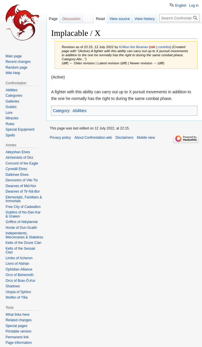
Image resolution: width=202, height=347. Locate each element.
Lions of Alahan (17, 264)
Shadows (12, 286)
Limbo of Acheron (18, 258)
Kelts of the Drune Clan (23, 243)
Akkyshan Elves (17, 152)
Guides (10, 107)
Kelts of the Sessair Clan (20, 250)
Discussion (71, 19)
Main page (13, 56)
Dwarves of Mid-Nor (20, 186)
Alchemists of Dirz (19, 158)
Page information (18, 343)
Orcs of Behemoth (19, 275)
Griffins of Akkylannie (21, 222)
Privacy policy (60, 138)
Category (61, 110)
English (180, 5)
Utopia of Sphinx (18, 292)
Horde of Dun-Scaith (21, 228)
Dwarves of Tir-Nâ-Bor (22, 191)
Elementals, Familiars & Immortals (23, 199)
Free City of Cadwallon (22, 207)
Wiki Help (12, 73)
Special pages (16, 326)
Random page (16, 67)
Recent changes (18, 62)
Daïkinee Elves (17, 175)
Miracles (11, 118)
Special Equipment (19, 129)
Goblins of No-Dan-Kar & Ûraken (22, 214)
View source (120, 19)
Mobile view (146, 138)
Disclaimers (124, 138)
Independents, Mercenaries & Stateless (24, 235)
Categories (13, 96)
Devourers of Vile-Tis (21, 180)
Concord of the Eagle (21, 163)
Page (53, 19)
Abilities (79, 110)
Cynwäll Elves (16, 169)
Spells (10, 135)
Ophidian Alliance (18, 269)
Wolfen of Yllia (16, 297)
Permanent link (17, 337)
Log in (194, 5)
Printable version (18, 331)
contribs (164, 47)
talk (152, 47)
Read (100, 19)
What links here (17, 315)
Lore (8, 113)
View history (144, 19)
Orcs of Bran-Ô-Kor (20, 281)
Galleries (12, 101)
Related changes (18, 320)
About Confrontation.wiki (93, 138)
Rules (9, 124)
